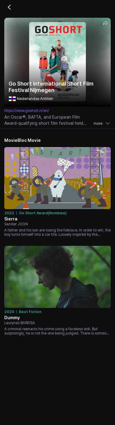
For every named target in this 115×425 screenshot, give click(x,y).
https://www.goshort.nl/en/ (26, 111)
